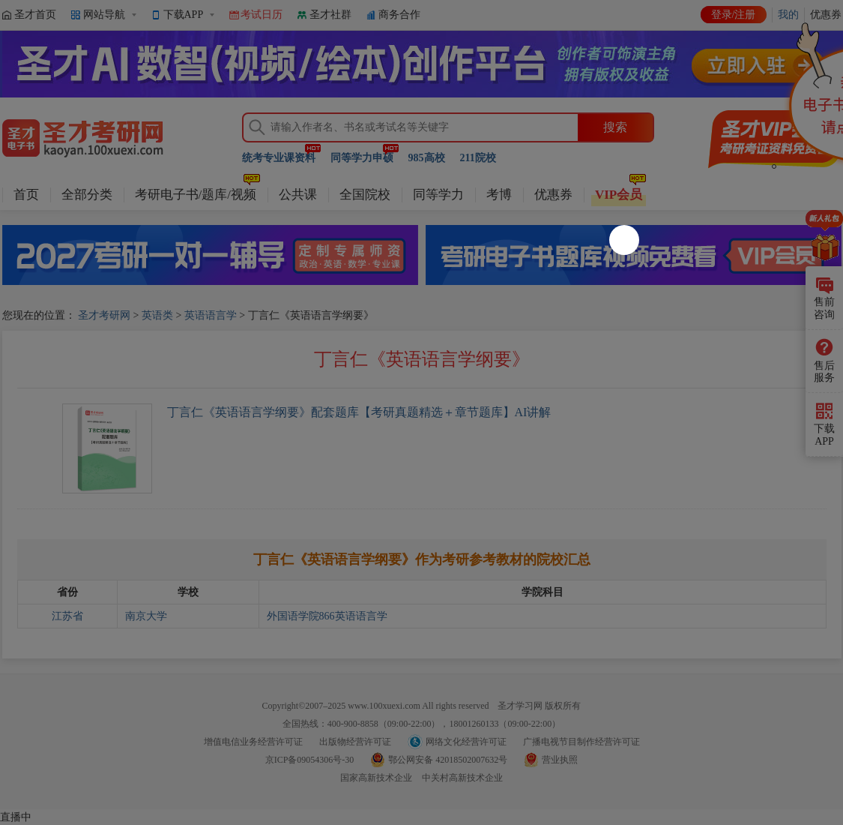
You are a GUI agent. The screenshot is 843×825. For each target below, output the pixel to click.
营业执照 (560, 759)
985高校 (426, 158)
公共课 (298, 195)
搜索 (615, 127)
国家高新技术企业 (376, 777)
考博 (499, 195)
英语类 (157, 315)
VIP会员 (618, 195)
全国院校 (364, 195)
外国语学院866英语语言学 (327, 616)
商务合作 (399, 14)
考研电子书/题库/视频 (195, 195)
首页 (26, 195)
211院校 (478, 158)
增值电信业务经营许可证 (253, 741)
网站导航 (104, 14)
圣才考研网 (104, 315)
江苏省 (67, 616)
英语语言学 (210, 315)
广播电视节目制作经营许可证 (581, 741)
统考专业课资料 (278, 158)
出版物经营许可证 (355, 741)
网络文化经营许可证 (466, 741)
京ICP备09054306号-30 (309, 759)
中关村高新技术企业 (462, 777)
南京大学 (146, 616)
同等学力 (438, 195)
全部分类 (86, 195)
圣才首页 (35, 14)
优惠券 (553, 195)
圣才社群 (330, 14)
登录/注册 (733, 14)
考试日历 (261, 14)
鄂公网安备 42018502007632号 (447, 759)
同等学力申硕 (361, 158)
